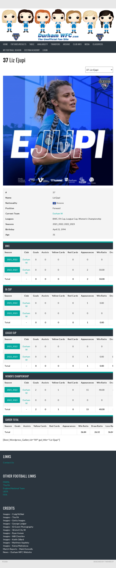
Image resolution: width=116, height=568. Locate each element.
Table (31, 44)
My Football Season (12, 50)
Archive (66, 44)
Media (87, 44)
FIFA (5, 494)
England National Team (14, 488)
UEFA (5, 491)
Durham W (58, 213)
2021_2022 (12, 259)
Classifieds (98, 44)
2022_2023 (12, 269)
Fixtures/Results (18, 44)
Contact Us (8, 462)
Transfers (55, 44)
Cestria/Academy (32, 50)
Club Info (77, 44)
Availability (42, 44)
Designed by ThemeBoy (103, 562)
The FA (6, 485)
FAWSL (6, 482)
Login (45, 50)
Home (5, 44)
